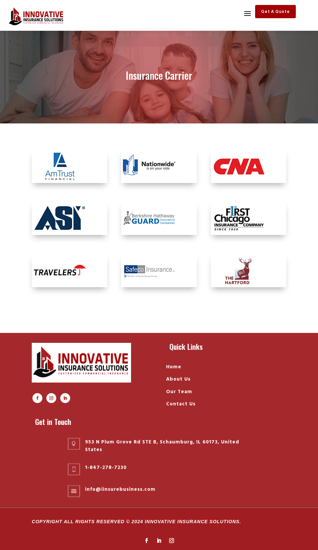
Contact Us (181, 404)
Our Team (179, 392)
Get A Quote (275, 11)
